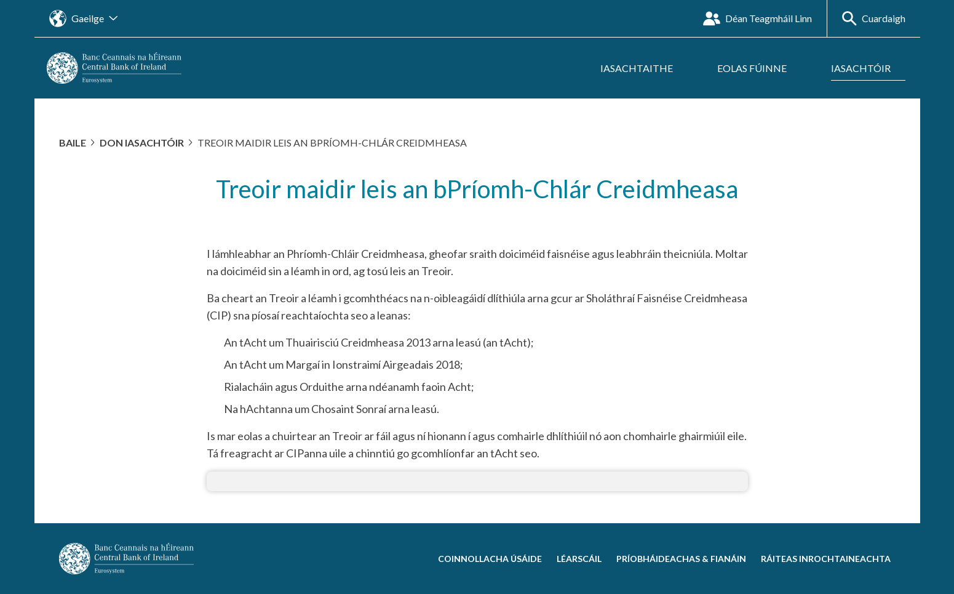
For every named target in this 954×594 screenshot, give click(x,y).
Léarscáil (579, 558)
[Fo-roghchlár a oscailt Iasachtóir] (868, 68)
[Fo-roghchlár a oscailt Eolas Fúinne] (759, 68)
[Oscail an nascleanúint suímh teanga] (83, 18)
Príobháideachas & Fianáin (681, 558)
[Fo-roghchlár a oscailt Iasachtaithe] (644, 68)
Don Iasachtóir (142, 142)
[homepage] (114, 67)
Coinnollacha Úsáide (490, 558)
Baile (72, 142)
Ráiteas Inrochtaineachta (826, 558)
